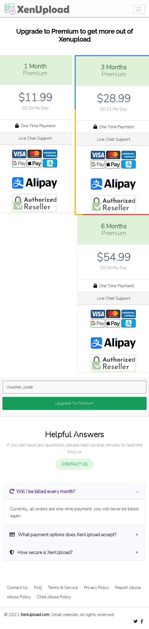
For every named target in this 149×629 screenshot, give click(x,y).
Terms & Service (63, 588)
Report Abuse (128, 588)
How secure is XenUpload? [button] (41, 552)
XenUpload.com (34, 615)
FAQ (38, 588)
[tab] (74, 491)
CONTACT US (75, 464)
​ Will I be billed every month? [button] (42, 491)
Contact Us (17, 588)
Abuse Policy (19, 597)
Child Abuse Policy (54, 597)
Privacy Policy (96, 588)
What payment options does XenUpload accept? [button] (63, 534)
